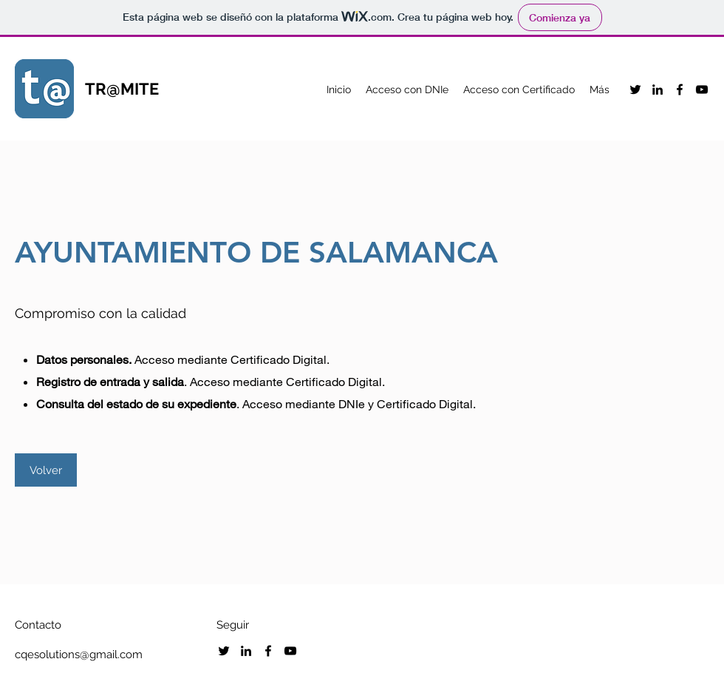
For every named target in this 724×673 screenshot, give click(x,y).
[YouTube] (701, 89)
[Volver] (46, 470)
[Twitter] (635, 89)
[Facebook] (679, 89)
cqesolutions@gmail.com (79, 654)
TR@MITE (122, 88)
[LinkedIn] (657, 89)
